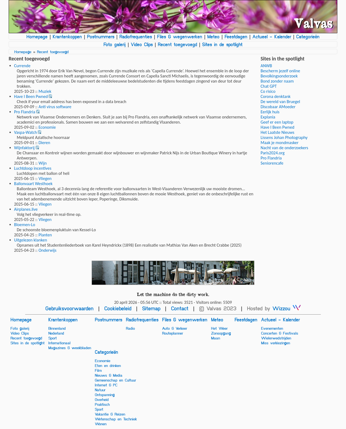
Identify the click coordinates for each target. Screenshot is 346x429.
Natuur (100, 389)
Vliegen (44, 178)
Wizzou (286, 308)
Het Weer (219, 328)
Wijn (42, 163)
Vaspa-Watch (25, 132)
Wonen (101, 423)
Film (98, 370)
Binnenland (57, 328)
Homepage (37, 36)
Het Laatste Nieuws (277, 132)
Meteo (213, 36)
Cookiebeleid (117, 308)
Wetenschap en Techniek (116, 418)
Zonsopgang (221, 333)
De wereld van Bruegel (280, 101)
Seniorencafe (272, 163)
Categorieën (308, 36)
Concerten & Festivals (279, 333)
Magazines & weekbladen (69, 347)
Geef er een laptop (277, 122)
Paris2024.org (273, 152)
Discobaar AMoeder (278, 106)
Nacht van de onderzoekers (284, 147)
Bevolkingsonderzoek (279, 76)
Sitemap (151, 308)
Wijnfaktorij (24, 147)
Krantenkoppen (67, 36)
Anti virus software (54, 106)
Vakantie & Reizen (110, 413)
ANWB (266, 65)
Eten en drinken (108, 365)
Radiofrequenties (135, 36)
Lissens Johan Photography (284, 137)
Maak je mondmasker (279, 142)
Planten (45, 234)
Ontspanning (105, 394)
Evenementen (272, 328)
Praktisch (102, 404)
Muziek (44, 91)
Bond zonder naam (277, 81)
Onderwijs (47, 250)
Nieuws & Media (108, 375)
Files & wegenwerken (179, 36)
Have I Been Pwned (31, 96)
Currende (22, 65)
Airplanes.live (26, 209)
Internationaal (59, 342)
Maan (215, 337)
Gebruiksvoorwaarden (69, 308)
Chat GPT (269, 86)
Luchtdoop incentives (32, 168)
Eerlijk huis (270, 111)
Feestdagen (236, 36)
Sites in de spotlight (222, 44)
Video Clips (142, 44)
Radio (130, 328)
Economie (47, 127)
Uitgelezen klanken (30, 240)
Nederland (56, 333)
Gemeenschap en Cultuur (115, 379)
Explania (268, 117)
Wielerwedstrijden (276, 337)
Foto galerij (115, 44)
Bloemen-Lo (24, 224)
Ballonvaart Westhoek (33, 183)
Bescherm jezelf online (280, 70)
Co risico (268, 91)
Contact (179, 308)
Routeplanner (172, 333)
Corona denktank (276, 96)
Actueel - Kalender (271, 36)
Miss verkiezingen (275, 342)
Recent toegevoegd (177, 44)
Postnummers (100, 36)
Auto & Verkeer (174, 328)
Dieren (44, 142)
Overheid (102, 399)
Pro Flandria (24, 111)
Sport (52, 337)
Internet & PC (106, 384)
